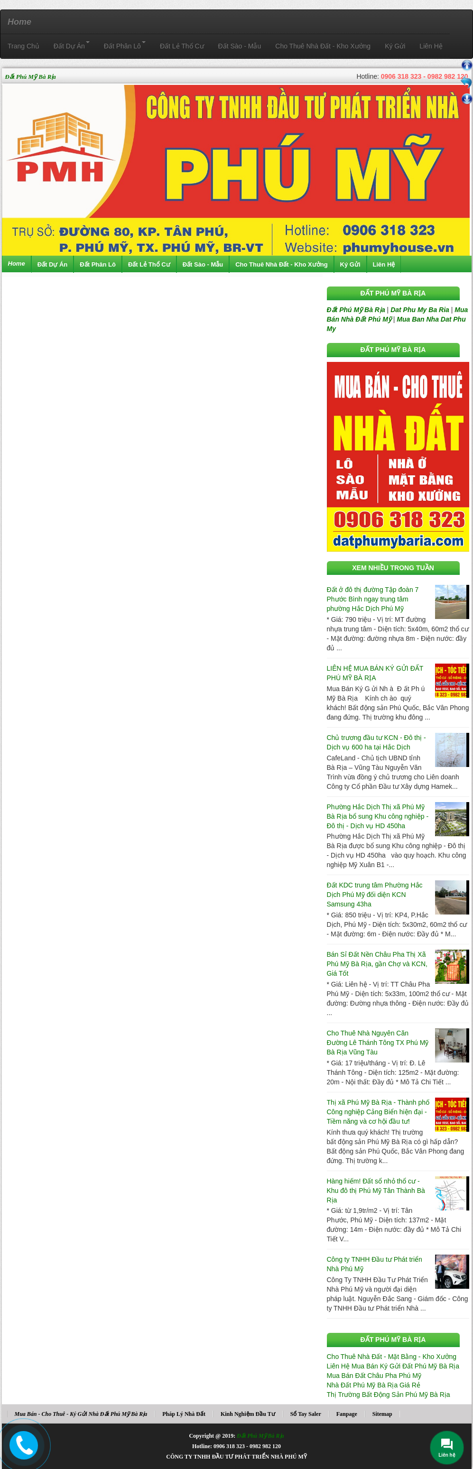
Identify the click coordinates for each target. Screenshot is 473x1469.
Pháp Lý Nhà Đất (183, 1414)
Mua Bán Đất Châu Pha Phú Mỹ (374, 1375)
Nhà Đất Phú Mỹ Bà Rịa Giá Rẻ (373, 1385)
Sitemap (382, 1414)
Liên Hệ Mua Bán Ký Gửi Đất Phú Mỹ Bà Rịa (393, 1366)
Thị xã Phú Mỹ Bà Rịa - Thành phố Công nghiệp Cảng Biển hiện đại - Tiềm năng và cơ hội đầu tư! (378, 1112)
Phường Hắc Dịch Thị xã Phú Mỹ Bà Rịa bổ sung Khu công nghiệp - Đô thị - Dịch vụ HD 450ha (378, 816)
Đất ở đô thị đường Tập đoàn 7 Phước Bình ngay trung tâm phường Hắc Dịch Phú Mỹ (373, 599)
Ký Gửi (395, 46)
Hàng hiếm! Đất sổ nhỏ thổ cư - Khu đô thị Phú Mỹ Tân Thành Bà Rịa (376, 1190)
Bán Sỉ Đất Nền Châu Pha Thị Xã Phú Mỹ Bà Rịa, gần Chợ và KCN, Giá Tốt (377, 964)
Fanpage (346, 1414)
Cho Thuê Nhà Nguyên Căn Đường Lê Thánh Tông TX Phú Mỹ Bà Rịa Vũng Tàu (378, 1042)
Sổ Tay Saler (305, 1414)
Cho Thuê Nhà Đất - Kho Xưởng (323, 46)
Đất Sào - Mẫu (239, 46)
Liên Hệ (430, 46)
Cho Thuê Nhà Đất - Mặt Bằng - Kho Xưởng (392, 1356)
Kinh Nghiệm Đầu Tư (248, 1414)
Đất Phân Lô (125, 45)
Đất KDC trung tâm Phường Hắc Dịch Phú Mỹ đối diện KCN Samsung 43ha (375, 894)
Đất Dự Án (72, 45)
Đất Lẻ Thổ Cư (182, 46)
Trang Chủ (23, 46)
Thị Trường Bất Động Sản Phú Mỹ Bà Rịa (388, 1394)
